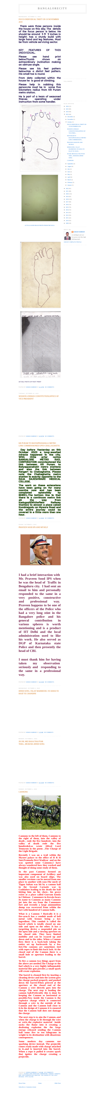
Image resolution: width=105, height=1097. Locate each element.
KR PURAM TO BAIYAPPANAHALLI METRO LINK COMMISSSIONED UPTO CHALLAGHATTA (39, 444)
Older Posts (58, 1083)
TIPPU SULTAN (29, 1076)
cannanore (44, 1073)
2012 (67, 215)
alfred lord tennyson (31, 1073)
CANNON (51, 1073)
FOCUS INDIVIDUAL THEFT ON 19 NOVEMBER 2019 (39, 20)
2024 (67, 111)
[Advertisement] (72, 45)
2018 (67, 199)
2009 (67, 223)
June (68, 171)
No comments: (50, 387)
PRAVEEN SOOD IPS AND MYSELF (33, 527)
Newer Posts (22, 1083)
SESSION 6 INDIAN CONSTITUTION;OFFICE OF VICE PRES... (76, 131)
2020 (67, 194)
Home (40, 1083)
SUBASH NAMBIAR (79, 231)
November (70, 119)
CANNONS (23, 792)
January (69, 185)
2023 (67, 114)
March (69, 179)
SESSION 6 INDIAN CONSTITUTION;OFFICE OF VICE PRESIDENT (39, 397)
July (68, 169)
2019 (67, 196)
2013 (67, 212)
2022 (67, 188)
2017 (67, 202)
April (69, 177)
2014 (67, 210)
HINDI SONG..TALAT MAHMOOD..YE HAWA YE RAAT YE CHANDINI (39, 692)
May (68, 174)
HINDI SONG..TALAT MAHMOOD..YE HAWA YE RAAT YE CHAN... (75, 149)
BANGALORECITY (52, 8)
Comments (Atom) (31, 1087)
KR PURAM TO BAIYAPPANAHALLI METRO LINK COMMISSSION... (76, 137)
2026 (67, 106)
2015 (67, 207)
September (70, 163)
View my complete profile (73, 242)
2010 (67, 220)
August (69, 166)
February (70, 182)
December (70, 116)
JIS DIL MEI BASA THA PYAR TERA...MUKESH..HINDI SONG (32, 742)
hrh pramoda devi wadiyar (31, 1075)
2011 (67, 218)
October (69, 122)
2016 (67, 204)
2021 (67, 191)
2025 (67, 109)
